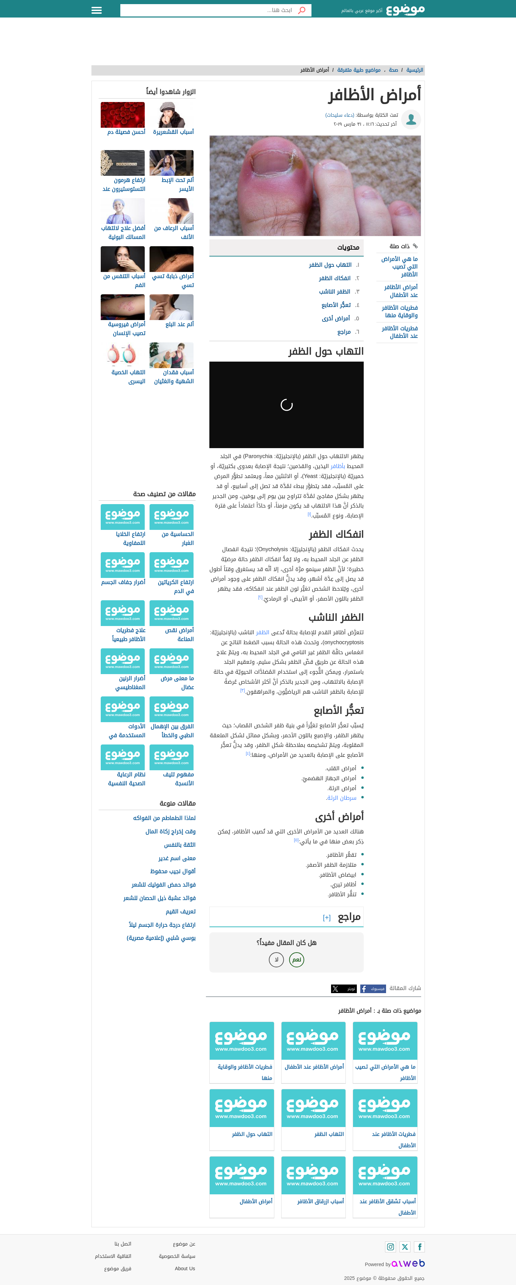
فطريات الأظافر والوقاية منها (400, 312)
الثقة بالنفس (180, 845)
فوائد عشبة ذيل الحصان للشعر (159, 898)
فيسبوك (377, 988)
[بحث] (301, 10)
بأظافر (338, 466)
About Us (185, 1268)
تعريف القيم (181, 912)
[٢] (260, 597)
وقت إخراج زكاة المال (170, 832)
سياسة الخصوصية (177, 1256)
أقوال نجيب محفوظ (173, 872)
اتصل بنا (122, 1244)
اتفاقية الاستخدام (113, 1256)
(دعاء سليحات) (339, 115)
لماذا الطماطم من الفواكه (164, 818)
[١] (309, 514)
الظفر (263, 632)
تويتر (351, 988)
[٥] (296, 840)
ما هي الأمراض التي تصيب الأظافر (399, 267)
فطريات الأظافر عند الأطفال (400, 332)
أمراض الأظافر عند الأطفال (401, 291)
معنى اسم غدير (177, 859)
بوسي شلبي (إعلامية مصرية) (161, 938)
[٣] (242, 690)
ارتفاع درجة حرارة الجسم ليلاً (162, 925)
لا (276, 959)
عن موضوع (184, 1244)
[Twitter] (404, 1246)
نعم (296, 959)
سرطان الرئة (341, 798)
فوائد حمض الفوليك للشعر (164, 885)
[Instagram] (390, 1246)
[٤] (248, 753)
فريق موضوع (117, 1268)
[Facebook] (419, 1246)
